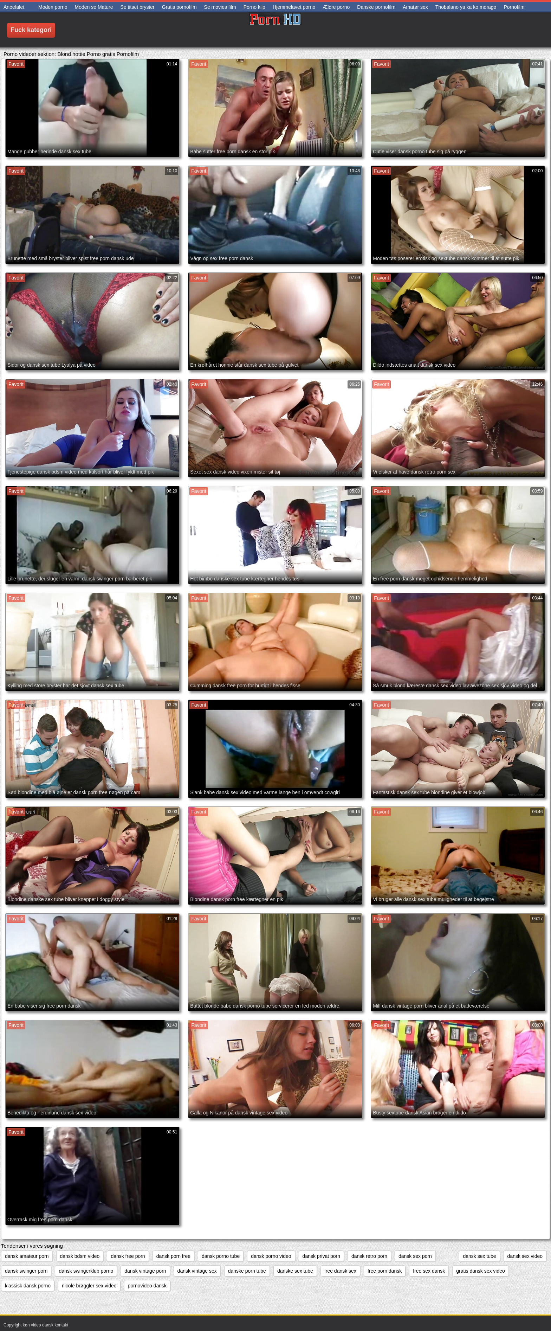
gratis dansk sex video (480, 1271)
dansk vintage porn (145, 1271)
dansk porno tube (221, 1256)
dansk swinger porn (26, 1271)
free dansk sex (340, 1271)
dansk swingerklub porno (86, 1271)
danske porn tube (247, 1271)
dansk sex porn (415, 1256)
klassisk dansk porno (28, 1285)
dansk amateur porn (27, 1256)
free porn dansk (385, 1271)
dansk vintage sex (197, 1271)
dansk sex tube (479, 1256)
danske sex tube (295, 1271)
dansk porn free (173, 1256)
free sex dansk (429, 1271)
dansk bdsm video (80, 1256)
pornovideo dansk (147, 1285)
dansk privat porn (321, 1256)
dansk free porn (128, 1256)
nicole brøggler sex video (89, 1285)
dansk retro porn (369, 1256)
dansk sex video (525, 1256)
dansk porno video (271, 1256)
